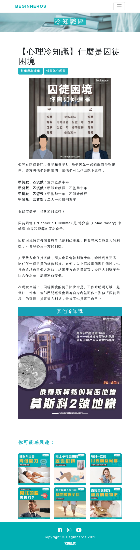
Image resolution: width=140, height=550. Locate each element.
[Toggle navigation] (119, 6)
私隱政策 (70, 543)
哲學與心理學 (30, 70)
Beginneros (30, 6)
